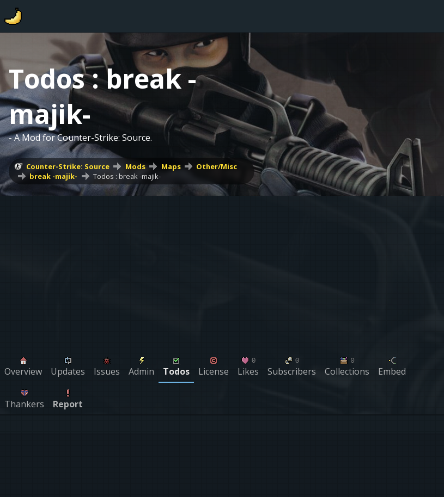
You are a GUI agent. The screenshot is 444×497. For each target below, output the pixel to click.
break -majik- (53, 176)
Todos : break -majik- (127, 176)
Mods (135, 166)
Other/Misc (216, 166)
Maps (171, 166)
